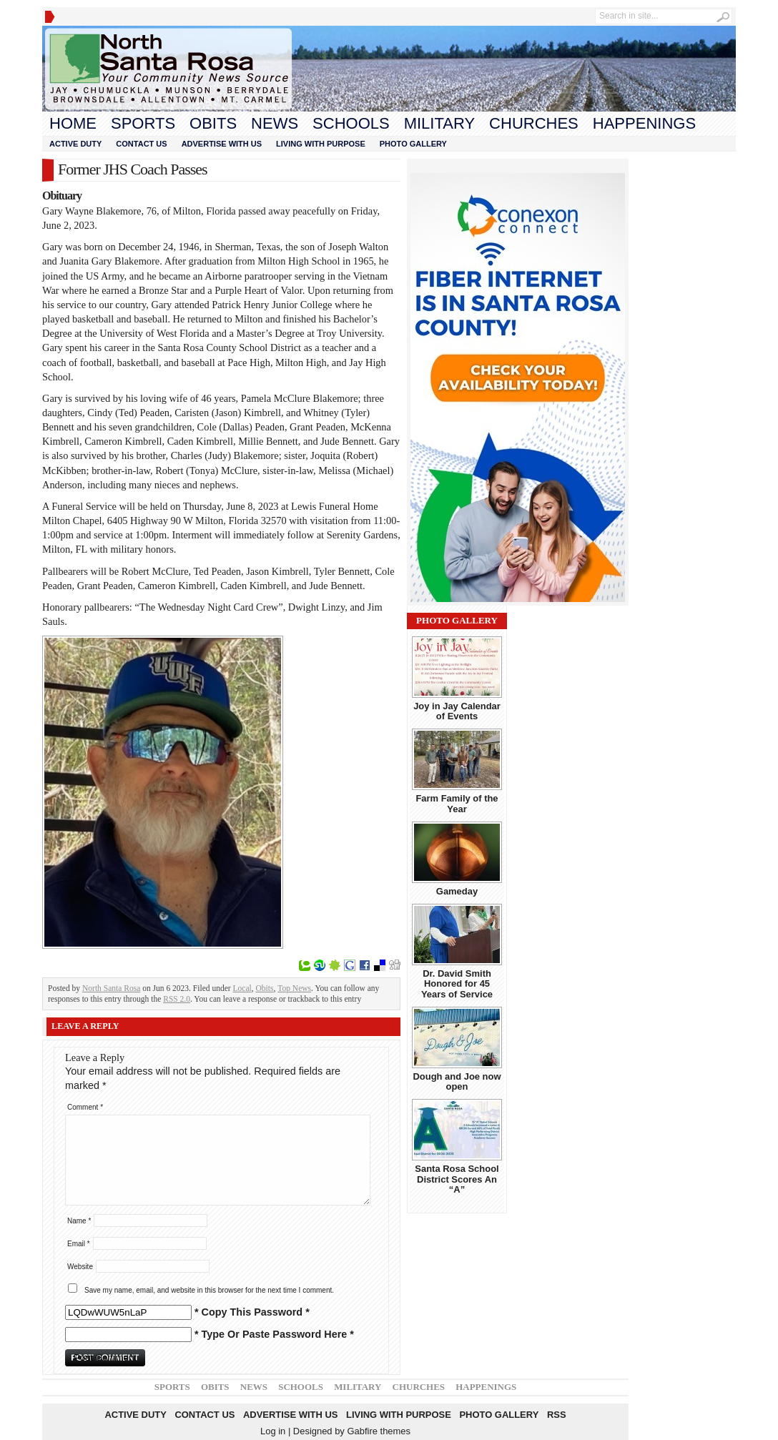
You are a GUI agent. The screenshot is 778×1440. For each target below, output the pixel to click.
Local (241, 988)
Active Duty (75, 143)
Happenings (644, 123)
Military (439, 123)
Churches (533, 123)
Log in (272, 1431)
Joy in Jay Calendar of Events (457, 711)
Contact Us (141, 143)
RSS (556, 1414)
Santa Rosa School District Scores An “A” (456, 1179)
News (274, 123)
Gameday (457, 891)
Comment (85, 1107)
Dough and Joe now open (457, 1081)
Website (80, 1267)
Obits (213, 123)
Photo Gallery (413, 143)
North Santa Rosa (111, 988)
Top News (294, 988)
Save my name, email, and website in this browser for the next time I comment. (209, 1290)
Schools (351, 123)
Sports (143, 123)
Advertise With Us (222, 143)
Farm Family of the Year (456, 803)
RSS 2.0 (176, 999)
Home (73, 123)
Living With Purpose (320, 143)
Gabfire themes (378, 1431)
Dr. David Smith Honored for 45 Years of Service (457, 984)
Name (79, 1221)
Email (78, 1244)
